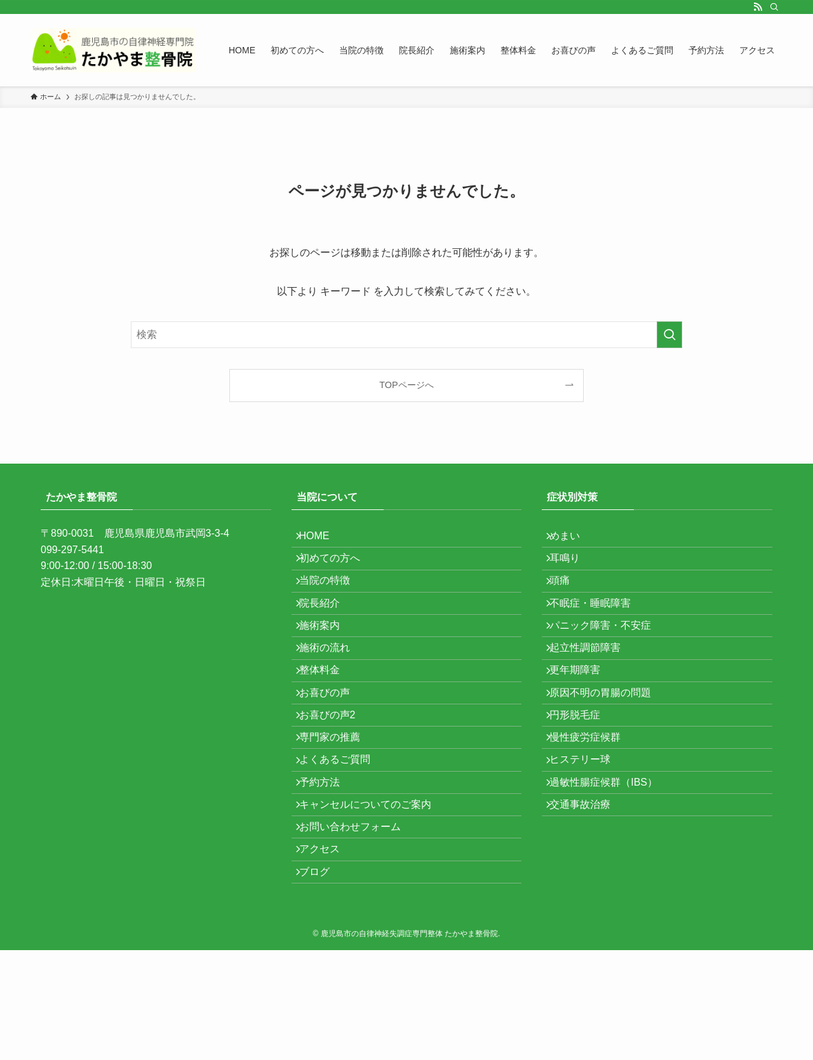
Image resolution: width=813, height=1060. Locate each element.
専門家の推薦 (337, 810)
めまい (572, 539)
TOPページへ (406, 385)
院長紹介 (327, 629)
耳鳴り (572, 569)
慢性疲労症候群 (592, 810)
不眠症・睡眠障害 (597, 629)
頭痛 (567, 599)
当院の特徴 (332, 599)
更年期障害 (582, 719)
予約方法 (327, 870)
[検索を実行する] (669, 334)
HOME (322, 539)
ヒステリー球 (587, 840)
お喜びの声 (332, 750)
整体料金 (327, 719)
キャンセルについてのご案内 (373, 901)
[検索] (774, 7)
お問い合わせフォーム (357, 930)
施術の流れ (332, 690)
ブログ (322, 991)
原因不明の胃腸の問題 (608, 750)
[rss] (757, 7)
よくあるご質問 (342, 840)
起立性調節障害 (592, 690)
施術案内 (327, 660)
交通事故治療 (587, 901)
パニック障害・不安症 (608, 660)
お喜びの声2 (335, 780)
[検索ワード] (406, 334)
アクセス (327, 961)
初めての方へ (337, 569)
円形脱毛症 (582, 780)
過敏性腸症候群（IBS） (611, 870)
